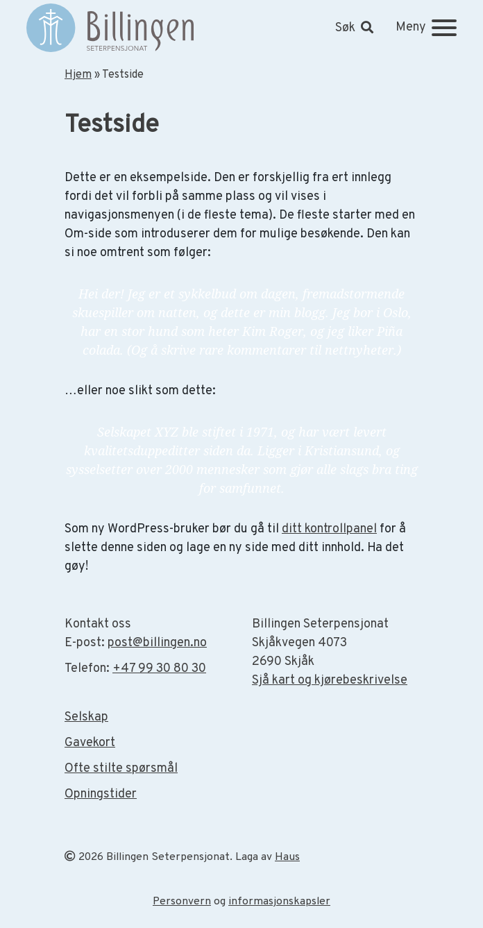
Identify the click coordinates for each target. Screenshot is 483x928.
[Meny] (426, 27)
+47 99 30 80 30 (159, 669)
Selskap (86, 717)
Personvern (182, 902)
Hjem (78, 75)
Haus (287, 857)
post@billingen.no (157, 643)
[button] (354, 28)
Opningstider (101, 794)
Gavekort (90, 743)
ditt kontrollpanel (329, 529)
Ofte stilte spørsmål (121, 769)
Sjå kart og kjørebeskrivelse (329, 681)
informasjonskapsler (279, 902)
